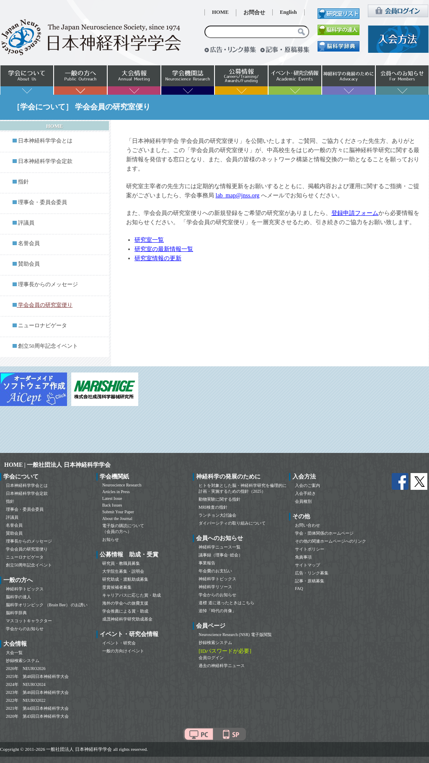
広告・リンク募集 (311, 573)
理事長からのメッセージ (48, 284)
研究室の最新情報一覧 (163, 249)
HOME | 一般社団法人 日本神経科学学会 (57, 465)
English (288, 12)
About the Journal (117, 518)
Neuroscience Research (122, 485)
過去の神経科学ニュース (222, 665)
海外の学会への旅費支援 (125, 603)
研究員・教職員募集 (121, 563)
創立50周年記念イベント (48, 346)
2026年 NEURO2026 (25, 668)
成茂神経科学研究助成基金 (127, 619)
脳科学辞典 (16, 612)
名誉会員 (29, 243)
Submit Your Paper (118, 512)
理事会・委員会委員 (42, 202)
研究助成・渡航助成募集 (125, 579)
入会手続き (305, 493)
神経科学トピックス (25, 589)
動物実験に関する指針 (219, 499)
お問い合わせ (307, 525)
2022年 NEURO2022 (25, 700)
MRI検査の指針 (213, 507)
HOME (220, 12)
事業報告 (207, 563)
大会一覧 (14, 652)
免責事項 (303, 557)
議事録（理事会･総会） (221, 555)
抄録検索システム (22, 660)
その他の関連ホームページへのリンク (330, 541)
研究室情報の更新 (157, 258)
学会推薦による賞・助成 (125, 611)
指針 (23, 182)
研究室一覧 (149, 240)
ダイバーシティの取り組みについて (232, 523)
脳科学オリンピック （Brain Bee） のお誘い (47, 605)
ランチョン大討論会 (217, 515)
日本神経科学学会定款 (45, 161)
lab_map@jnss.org (238, 195)
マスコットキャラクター (29, 620)
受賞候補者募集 (117, 587)
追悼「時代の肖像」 (217, 610)
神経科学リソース (215, 587)
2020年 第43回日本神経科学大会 (37, 716)
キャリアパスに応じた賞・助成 (131, 595)
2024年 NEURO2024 (25, 684)
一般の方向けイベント (123, 651)
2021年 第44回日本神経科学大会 (37, 708)
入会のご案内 (307, 485)
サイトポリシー (309, 549)
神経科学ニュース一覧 (219, 547)
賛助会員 (29, 264)
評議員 (26, 223)
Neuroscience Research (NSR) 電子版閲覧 (235, 634)
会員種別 (303, 501)
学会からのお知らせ (25, 628)
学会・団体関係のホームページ (324, 533)
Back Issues (112, 505)
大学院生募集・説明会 (123, 571)
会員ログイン (211, 657)
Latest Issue (112, 498)
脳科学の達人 (18, 597)
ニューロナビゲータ (42, 325)
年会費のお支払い (215, 571)
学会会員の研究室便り (27, 549)
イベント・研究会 (119, 643)
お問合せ (254, 13)
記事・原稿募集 (309, 581)
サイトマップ (307, 565)
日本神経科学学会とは (45, 141)
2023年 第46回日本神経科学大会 (37, 692)
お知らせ (110, 539)
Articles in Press (116, 491)
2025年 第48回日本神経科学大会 (37, 676)
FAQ (299, 588)
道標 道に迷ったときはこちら (226, 602)
